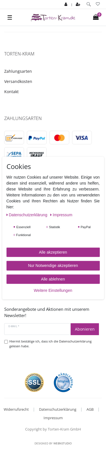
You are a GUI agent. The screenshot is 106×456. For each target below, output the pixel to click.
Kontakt (11, 91)
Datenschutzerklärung (57, 409)
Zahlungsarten (18, 71)
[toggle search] (88, 4)
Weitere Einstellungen (53, 290)
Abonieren (85, 329)
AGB (90, 409)
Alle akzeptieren (53, 252)
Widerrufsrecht (16, 409)
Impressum (53, 417)
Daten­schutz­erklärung (28, 214)
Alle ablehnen (53, 279)
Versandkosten (18, 81)
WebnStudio (62, 443)
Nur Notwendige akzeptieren (53, 265)
